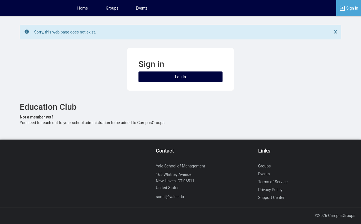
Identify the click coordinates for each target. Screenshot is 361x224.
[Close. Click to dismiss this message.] (335, 32)
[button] (348, 8)
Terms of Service (273, 182)
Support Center (271, 197)
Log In (180, 77)
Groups (112, 8)
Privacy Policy (270, 189)
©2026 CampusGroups (335, 215)
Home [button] (82, 8)
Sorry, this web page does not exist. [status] (65, 32)
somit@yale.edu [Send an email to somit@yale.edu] (170, 196)
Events (142, 8)
